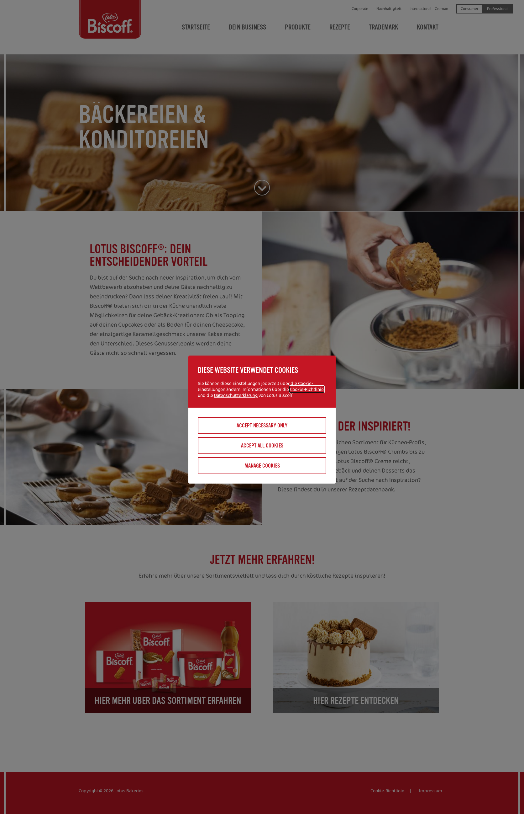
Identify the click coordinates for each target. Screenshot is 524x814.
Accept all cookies (262, 445)
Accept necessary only (262, 425)
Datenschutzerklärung (236, 395)
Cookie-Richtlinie (307, 389)
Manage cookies (262, 466)
